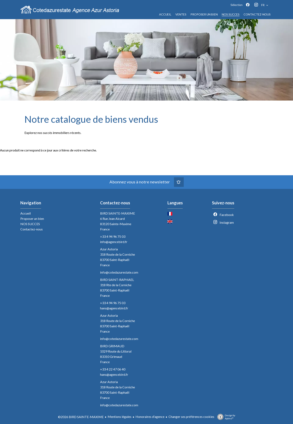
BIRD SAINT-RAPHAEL (117, 280)
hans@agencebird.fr (114, 308)
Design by (225, 417)
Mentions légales (119, 417)
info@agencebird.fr (113, 242)
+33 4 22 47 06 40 (112, 369)
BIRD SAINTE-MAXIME (117, 213)
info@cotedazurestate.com (119, 272)
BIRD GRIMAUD (112, 346)
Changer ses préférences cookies (191, 417)
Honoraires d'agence (150, 417)
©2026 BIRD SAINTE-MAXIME (81, 417)
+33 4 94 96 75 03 (112, 236)
